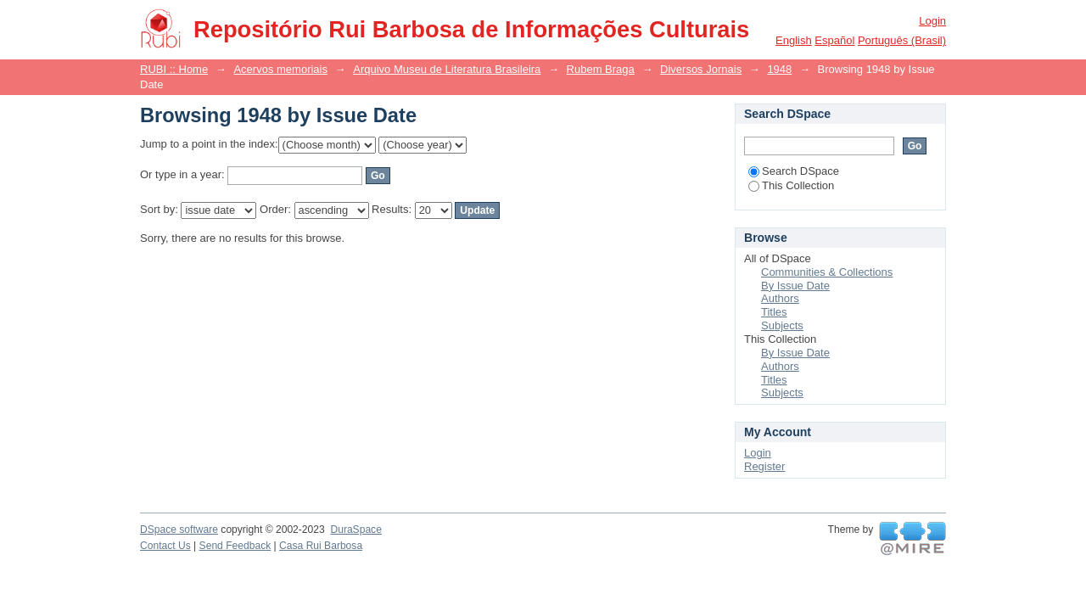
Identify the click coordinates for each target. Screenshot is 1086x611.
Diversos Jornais (701, 69)
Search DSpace (793, 171)
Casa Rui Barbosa (320, 546)
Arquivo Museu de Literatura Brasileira (446, 69)
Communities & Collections (827, 272)
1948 (779, 69)
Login (932, 20)
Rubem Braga (601, 69)
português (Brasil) (902, 40)
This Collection (791, 185)
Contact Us (165, 546)
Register (764, 466)
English (793, 40)
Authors (780, 298)
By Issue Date (795, 285)
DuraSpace (355, 529)
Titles (774, 312)
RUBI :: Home (174, 69)
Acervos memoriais (280, 69)
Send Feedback (235, 546)
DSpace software (179, 529)
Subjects (782, 325)
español (834, 40)
